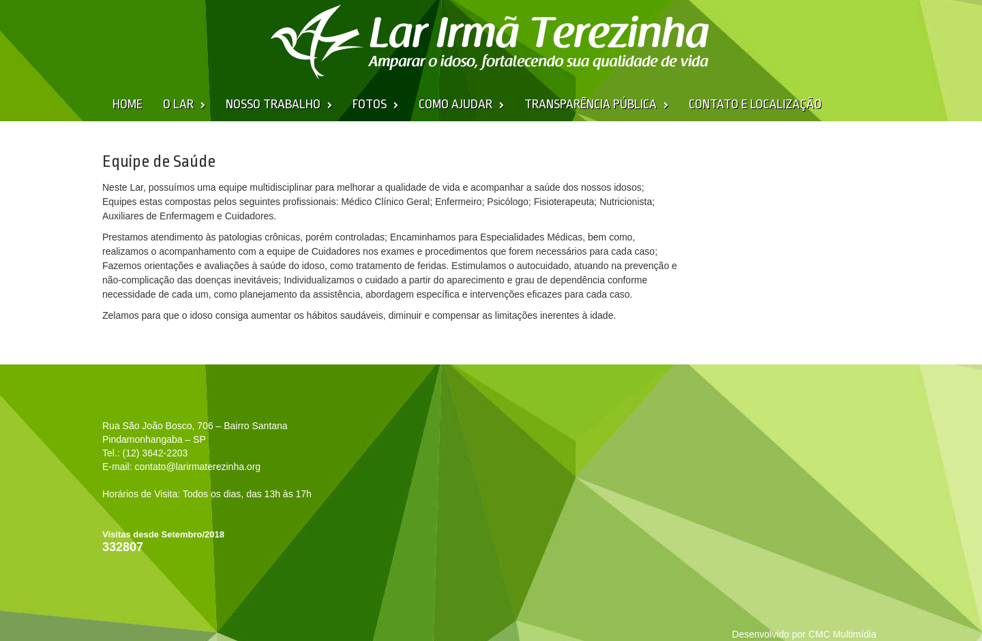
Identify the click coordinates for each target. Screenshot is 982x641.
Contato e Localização (755, 104)
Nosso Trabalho (273, 104)
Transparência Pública (590, 104)
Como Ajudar (455, 104)
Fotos (370, 104)
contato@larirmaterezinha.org (197, 466)
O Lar (178, 104)
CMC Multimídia (842, 634)
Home (128, 104)
